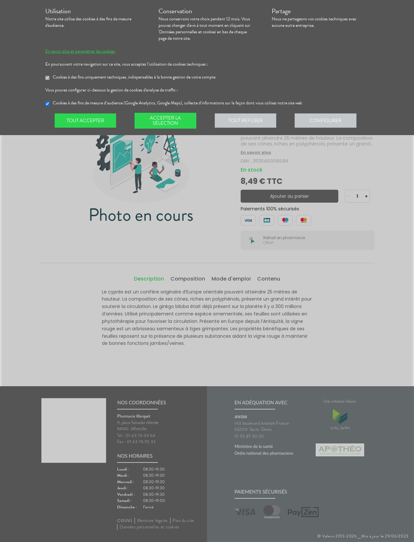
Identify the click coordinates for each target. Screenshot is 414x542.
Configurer (328, 121)
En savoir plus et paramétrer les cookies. (80, 51)
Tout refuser (247, 121)
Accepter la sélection (166, 121)
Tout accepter (86, 121)
